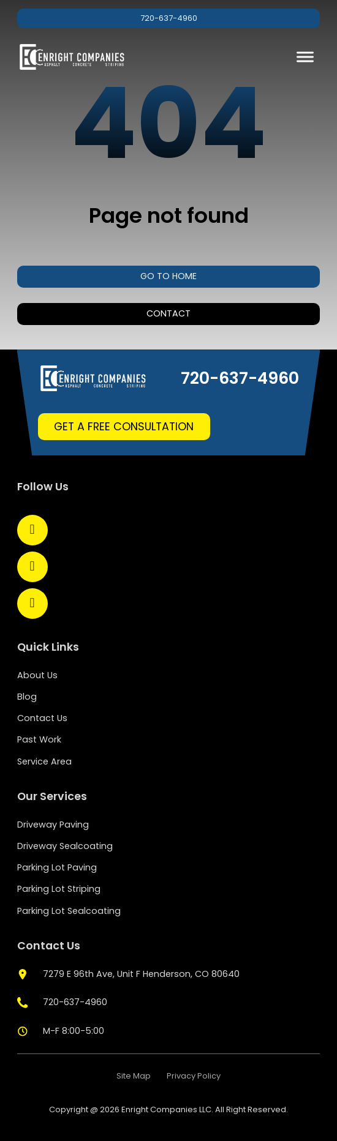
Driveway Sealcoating (65, 846)
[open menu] (305, 57)
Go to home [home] (168, 276)
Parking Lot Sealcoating (69, 911)
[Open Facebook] (32, 530)
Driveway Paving (53, 824)
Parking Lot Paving (57, 867)
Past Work (39, 739)
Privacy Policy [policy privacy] (194, 1076)
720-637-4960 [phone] (168, 18)
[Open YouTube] (32, 603)
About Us (37, 675)
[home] (72, 56)
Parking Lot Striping (58, 889)
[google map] (128, 974)
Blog (27, 696)
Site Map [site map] (133, 1076)
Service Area (44, 761)
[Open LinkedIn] (32, 567)
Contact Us (42, 718)
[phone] (62, 1002)
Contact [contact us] (168, 313)
